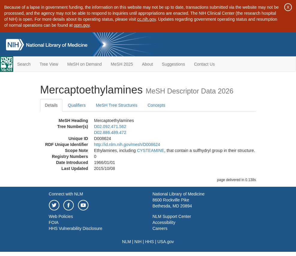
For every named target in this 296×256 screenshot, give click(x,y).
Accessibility (164, 222)
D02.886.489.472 (110, 132)
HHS (149, 241)
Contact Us (204, 64)
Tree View (49, 64)
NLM (126, 241)
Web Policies (61, 216)
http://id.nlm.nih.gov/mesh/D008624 (127, 144)
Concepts (156, 105)
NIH (138, 241)
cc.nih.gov (146, 19)
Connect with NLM (66, 194)
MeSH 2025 (122, 64)
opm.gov (82, 25)
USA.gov (165, 241)
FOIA (54, 222)
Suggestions (173, 64)
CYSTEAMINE (150, 150)
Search (24, 64)
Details (51, 105)
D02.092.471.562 (110, 126)
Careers (160, 228)
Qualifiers (76, 105)
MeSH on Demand (84, 64)
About (147, 64)
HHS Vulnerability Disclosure (75, 228)
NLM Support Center (172, 216)
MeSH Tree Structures (116, 105)
